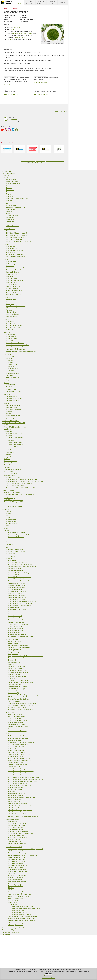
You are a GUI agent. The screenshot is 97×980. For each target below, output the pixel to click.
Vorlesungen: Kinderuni (15, 833)
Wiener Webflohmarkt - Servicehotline (20, 753)
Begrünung (7, 473)
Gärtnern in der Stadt (12, 352)
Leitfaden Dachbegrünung (16, 639)
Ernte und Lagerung (12, 307)
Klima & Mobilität (11, 382)
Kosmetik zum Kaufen (13, 371)
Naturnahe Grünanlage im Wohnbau (19, 724)
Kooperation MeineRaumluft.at (18, 716)
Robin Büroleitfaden (14, 944)
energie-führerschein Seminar (15, 529)
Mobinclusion (12, 722)
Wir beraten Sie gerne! (9, 215)
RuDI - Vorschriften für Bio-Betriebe (19, 938)
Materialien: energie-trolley (16, 766)
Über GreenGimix (13, 490)
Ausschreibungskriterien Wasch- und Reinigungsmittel (25, 893)
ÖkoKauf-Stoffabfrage (15, 481)
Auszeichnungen (11, 567)
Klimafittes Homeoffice (13, 453)
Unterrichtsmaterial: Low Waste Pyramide (21, 817)
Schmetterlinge (13, 412)
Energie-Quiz (12, 704)
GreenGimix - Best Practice (16, 488)
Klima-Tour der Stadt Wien (16, 794)
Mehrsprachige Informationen (13, 550)
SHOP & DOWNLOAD (9, 462)
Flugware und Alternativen (14, 314)
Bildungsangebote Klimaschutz (18, 782)
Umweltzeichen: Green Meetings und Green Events (24, 952)
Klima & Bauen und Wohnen (15, 386)
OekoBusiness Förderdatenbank (18, 936)
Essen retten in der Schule (16, 790)
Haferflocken (17, 27)
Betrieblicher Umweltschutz (51, 2)
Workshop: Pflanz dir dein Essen (18, 858)
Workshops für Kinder (15, 851)
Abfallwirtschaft (9, 469)
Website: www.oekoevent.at (17, 674)
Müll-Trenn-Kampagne (15, 923)
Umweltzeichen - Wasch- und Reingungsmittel (22, 960)
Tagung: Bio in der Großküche (17, 808)
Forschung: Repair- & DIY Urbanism (19, 875)
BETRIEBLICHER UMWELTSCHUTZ (13, 467)
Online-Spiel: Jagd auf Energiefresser (19, 798)
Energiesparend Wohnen (16, 873)
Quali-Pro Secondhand (15, 942)
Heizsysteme (10, 261)
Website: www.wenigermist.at (17, 837)
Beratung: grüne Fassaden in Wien (19, 691)
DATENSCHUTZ (40, 204)
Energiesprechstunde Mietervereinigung (21, 702)
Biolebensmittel (11, 305)
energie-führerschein (14, 762)
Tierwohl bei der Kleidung (14, 442)
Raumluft (7, 509)
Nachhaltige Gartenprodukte (17, 925)
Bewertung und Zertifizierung (13, 477)
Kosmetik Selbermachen (14, 369)
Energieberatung (11, 292)
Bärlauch (30, 33)
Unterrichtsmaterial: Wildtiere (17, 827)
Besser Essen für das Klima (16, 901)
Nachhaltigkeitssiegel (15, 927)
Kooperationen (11, 563)
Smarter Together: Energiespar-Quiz (19, 804)
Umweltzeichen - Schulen (16, 954)
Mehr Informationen (48, 978)
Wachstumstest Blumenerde (17, 887)
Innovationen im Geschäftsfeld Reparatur (21, 877)
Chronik (6, 574)
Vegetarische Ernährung (13, 338)
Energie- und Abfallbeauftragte (18, 915)
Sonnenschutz (10, 373)
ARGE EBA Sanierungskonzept (18, 689)
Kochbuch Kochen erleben (16, 631)
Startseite (24, 204)
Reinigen (9, 455)
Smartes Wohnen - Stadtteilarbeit (18, 743)
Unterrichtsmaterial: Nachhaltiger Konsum (21, 819)
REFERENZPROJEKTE (11, 600)
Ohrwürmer (11, 414)
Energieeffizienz (9, 500)
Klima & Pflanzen (11, 384)
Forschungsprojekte (12, 863)
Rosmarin (18, 37)
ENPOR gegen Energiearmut (17, 871)
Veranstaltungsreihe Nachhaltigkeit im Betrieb (20, 531)
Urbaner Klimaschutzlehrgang (17, 774)
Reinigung (7, 511)
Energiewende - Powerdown (17, 913)
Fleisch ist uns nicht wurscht (15, 312)
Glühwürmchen (13, 408)
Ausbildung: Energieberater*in (17, 760)
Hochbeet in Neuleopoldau (16, 710)
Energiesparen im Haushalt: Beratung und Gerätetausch (25, 700)
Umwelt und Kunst (14, 810)
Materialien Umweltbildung (12, 536)
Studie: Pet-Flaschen (14, 883)
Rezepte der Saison (12, 8)
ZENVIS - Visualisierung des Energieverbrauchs (23, 860)
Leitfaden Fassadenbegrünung (18, 641)
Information (10, 602)
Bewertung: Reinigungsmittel (17, 909)
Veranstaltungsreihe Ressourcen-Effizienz (21, 962)
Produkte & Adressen (40, 2)
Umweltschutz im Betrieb (14, 890)
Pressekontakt (10, 597)
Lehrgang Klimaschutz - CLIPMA (18, 770)
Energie (6, 288)
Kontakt (40, 206)
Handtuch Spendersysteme (17, 919)
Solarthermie (10, 265)
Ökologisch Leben (18, 2)
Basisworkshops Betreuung (17, 897)
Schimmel (9, 457)
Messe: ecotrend (13, 651)
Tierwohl (7, 438)
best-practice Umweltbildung (13, 548)
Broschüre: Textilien (14, 612)
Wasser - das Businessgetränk (17, 966)
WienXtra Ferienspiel (14, 843)
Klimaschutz (8, 376)
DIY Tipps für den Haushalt (14, 283)
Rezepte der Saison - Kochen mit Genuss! (17, 99)
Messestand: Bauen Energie (17, 653)
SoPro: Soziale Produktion (16, 948)
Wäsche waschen (11, 433)
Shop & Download (29, 2)
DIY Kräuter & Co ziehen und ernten (17, 277)
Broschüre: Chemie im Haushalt (18, 606)
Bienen (10, 406)
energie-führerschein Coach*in (17, 764)
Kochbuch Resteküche (15, 633)
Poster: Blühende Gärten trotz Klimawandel (21, 662)
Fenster (8, 257)
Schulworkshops (9, 541)
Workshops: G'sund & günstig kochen (20, 854)
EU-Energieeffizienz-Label (14, 298)
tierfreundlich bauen (12, 421)
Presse (34, 206)
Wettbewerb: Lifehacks (15, 839)
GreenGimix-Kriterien (15, 486)
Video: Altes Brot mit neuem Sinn (18, 668)
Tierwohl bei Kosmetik (13, 444)
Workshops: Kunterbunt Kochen (18, 856)
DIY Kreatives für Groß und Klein (16, 279)
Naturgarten (10, 354)
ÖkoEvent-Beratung (14, 728)
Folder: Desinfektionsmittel (16, 627)
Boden (8, 345)
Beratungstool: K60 (14, 693)
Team (6, 572)
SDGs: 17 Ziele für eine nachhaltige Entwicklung (21, 395)
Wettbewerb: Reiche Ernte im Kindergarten (21, 841)
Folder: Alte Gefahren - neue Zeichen (19, 621)
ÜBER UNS (5, 553)
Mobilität (7, 502)
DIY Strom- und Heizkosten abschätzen (18, 285)
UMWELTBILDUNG (8, 534)
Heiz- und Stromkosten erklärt (15, 300)
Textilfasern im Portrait (13, 435)
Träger (8, 561)
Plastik (8, 238)
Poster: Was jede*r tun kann (16, 664)
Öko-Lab (11, 932)
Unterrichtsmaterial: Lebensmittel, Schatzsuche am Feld (26, 823)
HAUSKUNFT (12, 708)
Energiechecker (13, 697)
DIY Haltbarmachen (12, 275)
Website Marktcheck (14, 676)
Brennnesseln (16, 33)
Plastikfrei (9, 240)
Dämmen (9, 255)
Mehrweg (9, 231)
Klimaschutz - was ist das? (14, 391)
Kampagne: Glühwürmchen (16, 629)
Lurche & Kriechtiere (12, 417)
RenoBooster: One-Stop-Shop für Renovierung (23, 739)
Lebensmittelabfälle (12, 322)
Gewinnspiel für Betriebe (16, 580)
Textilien (6, 427)
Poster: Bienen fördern (15, 655)
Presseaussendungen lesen (14, 593)
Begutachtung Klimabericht (17, 867)
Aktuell (6, 219)
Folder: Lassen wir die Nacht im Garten (20, 625)
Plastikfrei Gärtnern (12, 358)
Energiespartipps (11, 290)
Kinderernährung (11, 318)
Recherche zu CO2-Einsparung (18, 881)
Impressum (31, 204)
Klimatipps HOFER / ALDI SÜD (17, 714)
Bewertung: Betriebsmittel (16, 903)
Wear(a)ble (11, 835)
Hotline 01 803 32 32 (15, 685)
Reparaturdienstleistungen (12, 513)
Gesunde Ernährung (12, 316)
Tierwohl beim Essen (12, 440)
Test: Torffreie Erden (14, 885)
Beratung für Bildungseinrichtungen (15, 546)
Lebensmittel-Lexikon (13, 326)
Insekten (9, 402)
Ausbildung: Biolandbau (15, 758)
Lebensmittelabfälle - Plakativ (17, 720)
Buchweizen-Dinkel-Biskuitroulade (45, 135)
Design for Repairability (15, 784)
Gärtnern (7, 341)
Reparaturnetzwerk (14, 734)
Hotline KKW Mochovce (16, 712)
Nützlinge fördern (11, 356)
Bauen (6, 247)
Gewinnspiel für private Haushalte (19, 578)
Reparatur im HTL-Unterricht (17, 796)
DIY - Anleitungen (9, 273)
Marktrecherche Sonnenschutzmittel (20, 649)
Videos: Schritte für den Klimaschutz (17, 389)
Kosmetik (7, 363)
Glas (7, 229)
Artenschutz (10, 400)
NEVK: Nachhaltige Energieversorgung (20, 726)
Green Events (8, 507)
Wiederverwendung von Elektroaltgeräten (21, 964)
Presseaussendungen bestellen (16, 595)
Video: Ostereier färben (15, 670)
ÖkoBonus (11, 934)
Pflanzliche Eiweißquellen (14, 334)
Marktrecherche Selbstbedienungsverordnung (23, 645)
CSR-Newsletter (9, 496)
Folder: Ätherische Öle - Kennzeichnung (20, 623)
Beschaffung (8, 475)
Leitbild (8, 559)
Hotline (8, 586)
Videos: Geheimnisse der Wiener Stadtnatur (20, 538)
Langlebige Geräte (14, 718)
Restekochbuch (13, 946)
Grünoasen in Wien (14, 706)
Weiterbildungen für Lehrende (13, 544)
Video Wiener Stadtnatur (16, 831)
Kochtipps (9, 320)
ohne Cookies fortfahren (48, 976)
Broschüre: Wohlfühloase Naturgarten (20, 616)
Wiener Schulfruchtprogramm (17, 847)
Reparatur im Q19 (13, 737)
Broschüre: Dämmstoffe (16, 614)
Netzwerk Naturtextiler (15, 929)
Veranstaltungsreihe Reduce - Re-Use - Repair (22, 747)
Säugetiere (9, 419)
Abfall (6, 221)
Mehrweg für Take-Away (16, 921)
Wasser (12, 29)
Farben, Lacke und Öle (13, 449)
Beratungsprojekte (12, 683)
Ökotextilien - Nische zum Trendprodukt (20, 940)
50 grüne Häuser (13, 865)
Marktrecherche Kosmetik (16, 643)
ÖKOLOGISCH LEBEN (9, 217)
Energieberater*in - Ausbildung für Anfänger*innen (22, 523)
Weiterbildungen (9, 519)
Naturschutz (8, 398)
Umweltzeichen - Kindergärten (17, 956)
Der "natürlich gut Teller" (16, 911)
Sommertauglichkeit (12, 267)
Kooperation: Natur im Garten (17, 635)
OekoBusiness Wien (10, 505)
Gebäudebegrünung (12, 259)
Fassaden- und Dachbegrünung (16, 350)
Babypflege (10, 365)
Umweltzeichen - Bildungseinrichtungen (20, 950)
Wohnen (6, 447)
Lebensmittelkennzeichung (14, 324)
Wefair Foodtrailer (14, 845)
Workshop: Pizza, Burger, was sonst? (19, 849)
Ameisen (11, 404)
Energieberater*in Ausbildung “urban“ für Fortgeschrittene (24, 525)
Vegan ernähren (11, 336)
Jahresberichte (11, 565)
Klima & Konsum (11, 380)
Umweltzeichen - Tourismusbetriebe (19, 958)
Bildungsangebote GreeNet (17, 780)
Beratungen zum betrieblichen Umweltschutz (22, 899)
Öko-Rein (9, 479)
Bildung (8, 778)
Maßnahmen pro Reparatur (16, 879)
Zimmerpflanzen (11, 360)
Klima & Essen (10, 378)
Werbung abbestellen (13, 459)
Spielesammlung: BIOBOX (16, 800)
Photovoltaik (10, 263)
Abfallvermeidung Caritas (16, 895)
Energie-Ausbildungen (13, 521)
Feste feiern (10, 310)
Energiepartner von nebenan (17, 768)
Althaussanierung (11, 249)
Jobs (30, 206)
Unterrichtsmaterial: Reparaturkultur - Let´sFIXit (23, 821)
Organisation (8, 555)
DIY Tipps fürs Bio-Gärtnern (15, 281)
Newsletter (9, 588)
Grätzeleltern (12, 772)
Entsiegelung (10, 347)
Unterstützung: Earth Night (16, 732)
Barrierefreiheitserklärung (55, 204)
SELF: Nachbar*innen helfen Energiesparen (21, 741)
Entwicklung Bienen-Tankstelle (18, 788)
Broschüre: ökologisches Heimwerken (20, 608)
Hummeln (11, 410)
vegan (26, 21)
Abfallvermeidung (12, 225)
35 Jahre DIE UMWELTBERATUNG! (17, 576)
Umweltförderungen (10, 517)
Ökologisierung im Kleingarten (17, 730)
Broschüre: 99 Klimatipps (16, 618)
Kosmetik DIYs (10, 367)
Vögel (8, 423)
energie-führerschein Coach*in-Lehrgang (19, 527)
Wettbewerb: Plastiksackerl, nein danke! (20, 680)
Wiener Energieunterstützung (17, 751)
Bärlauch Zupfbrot (10, 135)
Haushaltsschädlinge (12, 451)
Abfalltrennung (11, 223)
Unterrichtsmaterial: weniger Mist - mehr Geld (22, 825)
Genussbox (11, 917)
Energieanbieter (11, 296)
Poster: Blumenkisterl (15, 660)
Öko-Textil (9, 493)
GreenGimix (10, 484)
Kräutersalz (10, 39)
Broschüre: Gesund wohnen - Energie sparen (22, 610)
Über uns (62, 2)
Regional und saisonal (13, 330)
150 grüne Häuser (13, 687)
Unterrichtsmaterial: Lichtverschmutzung (21, 815)
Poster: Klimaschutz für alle (16, 666)
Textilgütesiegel (11, 431)
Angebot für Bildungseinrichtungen (15, 471)
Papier (8, 236)
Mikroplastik (10, 234)
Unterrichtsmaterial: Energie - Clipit (19, 812)
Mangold (24, 33)
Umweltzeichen (9, 515)
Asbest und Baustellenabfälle (15, 251)
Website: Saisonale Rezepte (17, 678)
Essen (6, 303)
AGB (27, 206)
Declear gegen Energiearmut (17, 869)
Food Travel (12, 792)
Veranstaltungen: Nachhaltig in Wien (19, 829)
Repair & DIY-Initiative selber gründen (18, 242)
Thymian (24, 37)
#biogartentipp (11, 343)
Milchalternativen (11, 328)
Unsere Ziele (10, 557)
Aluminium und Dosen (13, 227)
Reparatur (9, 244)
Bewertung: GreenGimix (15, 907)
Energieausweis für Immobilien (16, 294)
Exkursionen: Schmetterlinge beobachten (21, 786)
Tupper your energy (14, 745)
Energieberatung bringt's (16, 695)
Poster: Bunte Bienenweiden (17, 657)
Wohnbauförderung (12, 269)
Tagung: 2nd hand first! (15, 806)
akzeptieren (48, 974)
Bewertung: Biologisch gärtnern (18, 905)
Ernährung (7, 498)
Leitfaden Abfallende (15, 637)
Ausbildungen (10, 756)
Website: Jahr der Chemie (16, 672)
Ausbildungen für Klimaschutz (15, 393)
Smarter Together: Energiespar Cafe (19, 802)
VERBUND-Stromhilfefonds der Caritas (20, 749)
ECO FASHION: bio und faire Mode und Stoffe (20, 429)
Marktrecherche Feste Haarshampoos (20, 647)
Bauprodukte (10, 253)
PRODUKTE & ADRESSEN (10, 464)
